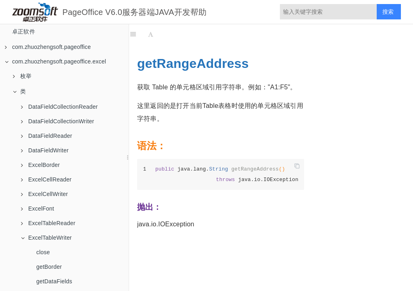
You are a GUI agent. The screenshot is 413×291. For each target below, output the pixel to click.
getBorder (49, 267)
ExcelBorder (40, 165)
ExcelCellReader (46, 179)
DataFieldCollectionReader (59, 106)
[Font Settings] (150, 34)
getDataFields (54, 281)
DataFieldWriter (45, 150)
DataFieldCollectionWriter (57, 121)
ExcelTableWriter (46, 237)
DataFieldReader (46, 136)
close (43, 252)
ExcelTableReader (48, 223)
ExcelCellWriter (44, 194)
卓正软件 (23, 31)
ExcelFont (37, 208)
